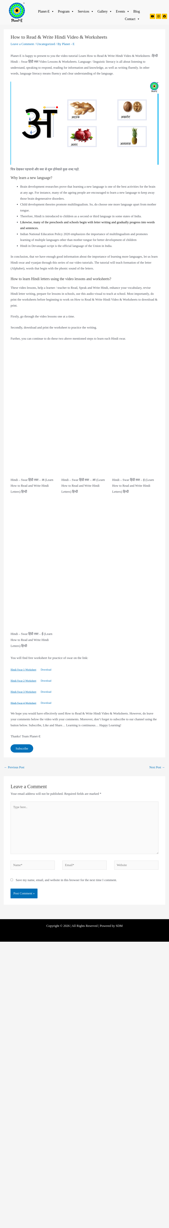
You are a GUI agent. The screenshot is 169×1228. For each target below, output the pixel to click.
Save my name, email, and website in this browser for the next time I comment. (66, 880)
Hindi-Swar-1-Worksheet (23, 669)
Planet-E (46, 11)
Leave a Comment (22, 44)
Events (123, 11)
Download (46, 669)
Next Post (157, 767)
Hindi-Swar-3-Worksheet (23, 691)
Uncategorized (45, 44)
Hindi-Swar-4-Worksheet (23, 703)
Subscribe (22, 748)
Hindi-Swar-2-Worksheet (23, 680)
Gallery (105, 11)
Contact (132, 19)
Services (86, 11)
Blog (136, 11)
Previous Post (14, 767)
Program (66, 11)
